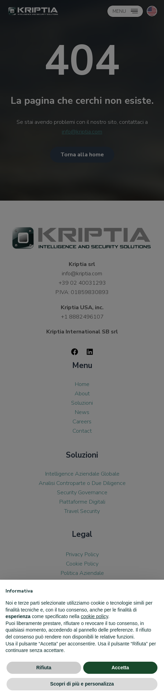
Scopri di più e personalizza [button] (82, 684)
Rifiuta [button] (43, 667)
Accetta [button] (120, 667)
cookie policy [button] (94, 616)
